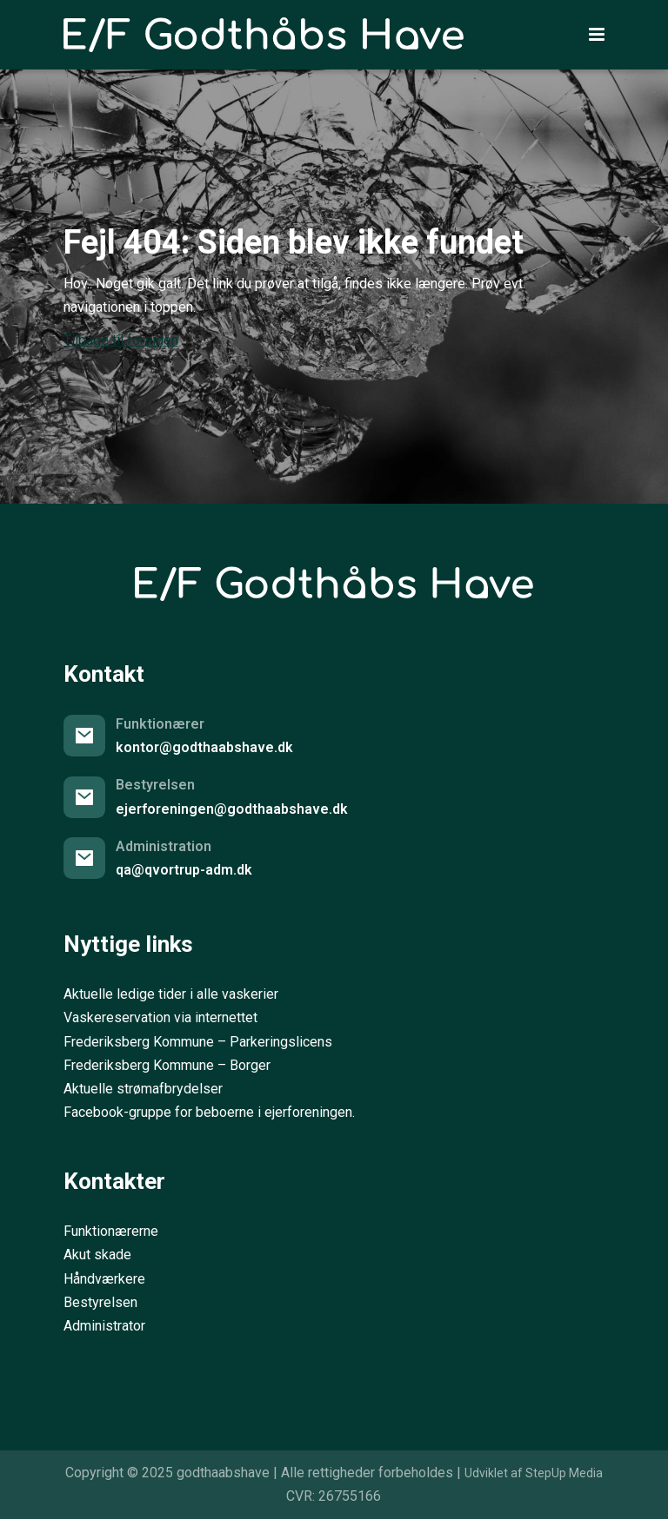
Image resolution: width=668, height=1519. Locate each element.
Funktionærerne (110, 1231)
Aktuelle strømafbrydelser (143, 1088)
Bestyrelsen (100, 1302)
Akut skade (97, 1254)
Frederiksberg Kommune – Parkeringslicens (197, 1042)
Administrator (104, 1326)
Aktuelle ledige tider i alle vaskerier (170, 994)
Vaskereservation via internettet (160, 1017)
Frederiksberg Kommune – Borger (167, 1065)
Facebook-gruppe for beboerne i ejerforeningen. (209, 1112)
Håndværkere (104, 1279)
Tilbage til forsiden (120, 340)
